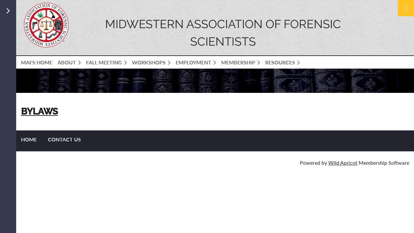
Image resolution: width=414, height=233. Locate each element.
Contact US (64, 139)
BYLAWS (39, 111)
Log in (406, 8)
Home (29, 139)
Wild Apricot (342, 163)
